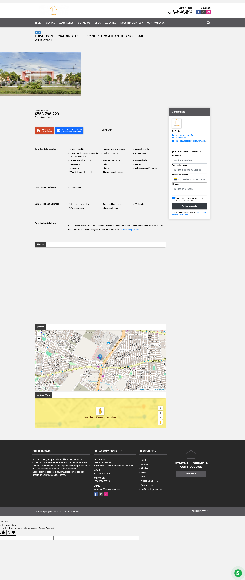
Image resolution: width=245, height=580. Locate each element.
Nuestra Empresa (131, 23)
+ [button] (39, 334)
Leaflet (141, 389)
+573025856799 (184, 11)
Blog (98, 23)
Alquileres (66, 23)
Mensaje (176, 184)
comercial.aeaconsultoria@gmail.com (191, 141)
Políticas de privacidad (152, 489)
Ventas (50, 23)
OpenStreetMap (159, 389)
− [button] (39, 339)
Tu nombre (177, 155)
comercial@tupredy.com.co (107, 489)
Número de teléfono (181, 174)
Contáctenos (156, 23)
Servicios (84, 23)
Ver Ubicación (92, 417)
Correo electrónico (180, 165)
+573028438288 (179, 138)
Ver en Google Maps (130, 229)
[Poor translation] (11, 533)
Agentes (110, 23)
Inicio (38, 23)
